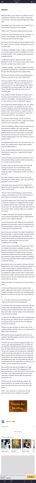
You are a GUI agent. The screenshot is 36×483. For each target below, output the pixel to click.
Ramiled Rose (9, 421)
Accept (31, 477)
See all (33, 426)
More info (3, 477)
